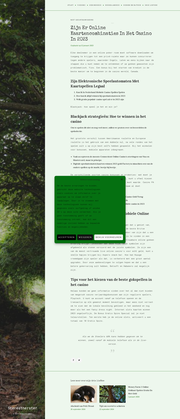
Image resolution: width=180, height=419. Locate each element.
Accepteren (66, 237)
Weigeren (85, 237)
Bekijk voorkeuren (109, 237)
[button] (121, 179)
